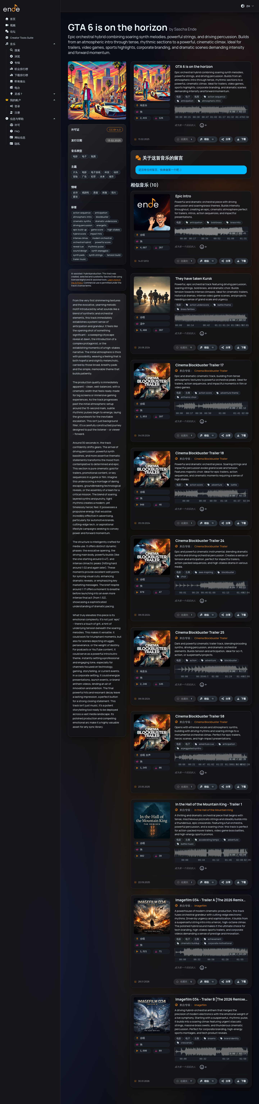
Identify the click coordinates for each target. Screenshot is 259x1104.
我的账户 (13, 100)
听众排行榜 (19, 69)
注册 (15, 112)
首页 (10, 19)
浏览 (15, 56)
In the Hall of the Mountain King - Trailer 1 (208, 804)
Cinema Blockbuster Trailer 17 (199, 365)
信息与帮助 (14, 119)
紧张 (75, 196)
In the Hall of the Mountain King (213, 810)
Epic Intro (183, 196)
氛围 (93, 156)
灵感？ (16, 94)
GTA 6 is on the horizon (194, 66)
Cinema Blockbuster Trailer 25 (199, 632)
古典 (187, 392)
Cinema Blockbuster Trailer (211, 370)
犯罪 (93, 176)
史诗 (75, 192)
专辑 (15, 62)
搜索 (15, 50)
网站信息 (18, 137)
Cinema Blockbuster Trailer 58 (199, 716)
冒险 (75, 176)
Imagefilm (200, 905)
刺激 (104, 192)
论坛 (10, 31)
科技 (107, 172)
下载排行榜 (19, 75)
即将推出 (18, 81)
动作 (116, 172)
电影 (75, 156)
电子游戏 (95, 172)
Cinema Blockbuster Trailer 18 (199, 453)
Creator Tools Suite (19, 37)
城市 (111, 176)
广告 (84, 176)
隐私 (15, 143)
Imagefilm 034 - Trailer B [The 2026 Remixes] (211, 999)
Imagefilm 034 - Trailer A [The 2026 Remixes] (211, 900)
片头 (75, 172)
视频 (10, 25)
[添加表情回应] (203, 125)
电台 (15, 87)
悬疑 (95, 192)
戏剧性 (85, 192)
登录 (15, 106)
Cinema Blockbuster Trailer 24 (199, 540)
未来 (102, 176)
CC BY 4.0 (115, 129)
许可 (15, 125)
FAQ (15, 131)
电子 (84, 156)
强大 (113, 192)
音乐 (10, 44)
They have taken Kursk (193, 278)
